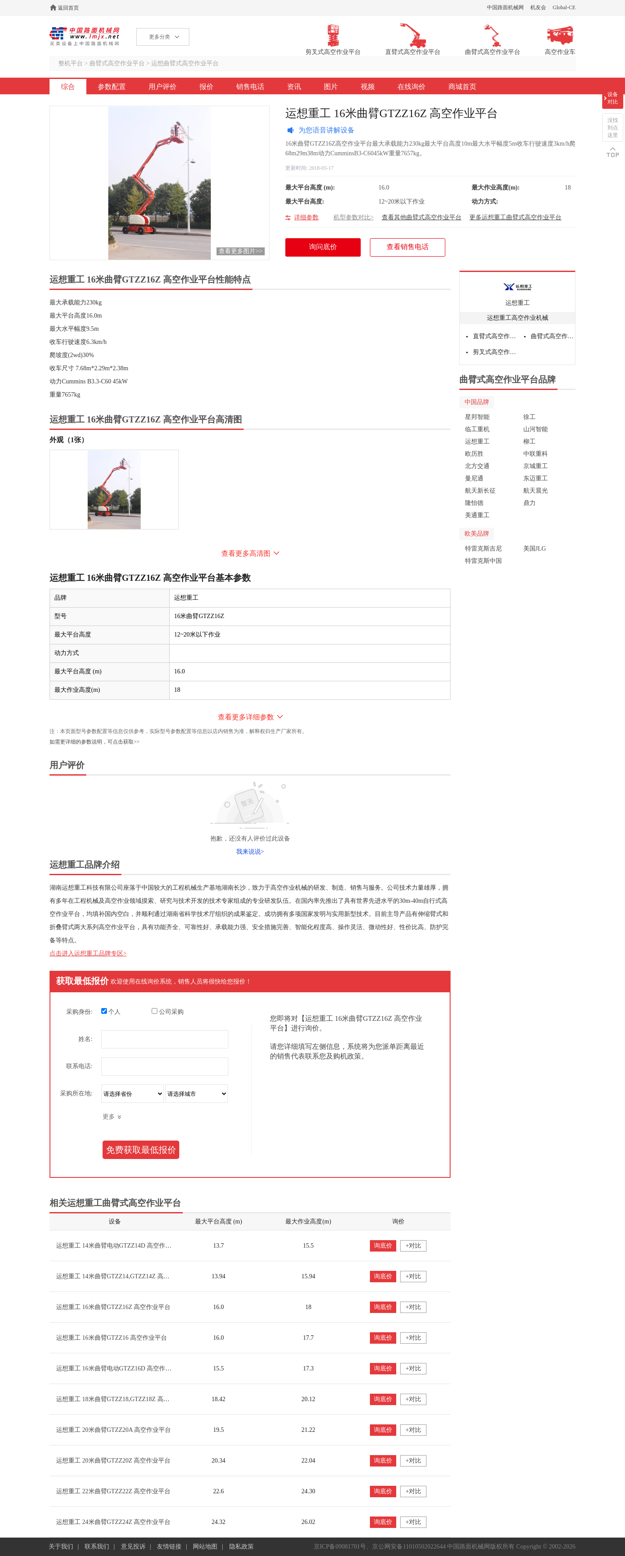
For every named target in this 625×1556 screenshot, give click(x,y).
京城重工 (535, 466)
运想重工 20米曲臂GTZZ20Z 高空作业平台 (113, 1460)
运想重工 (517, 303)
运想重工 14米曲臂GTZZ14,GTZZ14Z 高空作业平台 (125, 1276)
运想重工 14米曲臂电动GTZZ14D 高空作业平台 (120, 1245)
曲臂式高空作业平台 (117, 63)
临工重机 (477, 429)
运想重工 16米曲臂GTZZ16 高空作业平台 (111, 1337)
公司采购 (168, 1011)
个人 (111, 1011)
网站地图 (205, 1546)
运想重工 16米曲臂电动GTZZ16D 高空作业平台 (120, 1368)
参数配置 (112, 86)
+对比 (413, 1245)
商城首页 (462, 86)
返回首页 (68, 8)
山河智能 (535, 429)
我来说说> (250, 851)
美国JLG (534, 548)
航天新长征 (480, 490)
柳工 (529, 441)
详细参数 (306, 217)
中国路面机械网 (505, 7)
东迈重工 (535, 478)
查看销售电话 (408, 246)
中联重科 (535, 454)
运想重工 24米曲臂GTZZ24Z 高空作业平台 (113, 1522)
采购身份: (79, 1012)
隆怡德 (474, 503)
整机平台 (70, 63)
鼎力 (529, 503)
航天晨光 (535, 490)
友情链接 (169, 1546)
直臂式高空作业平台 (495, 336)
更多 (109, 1116)
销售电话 (250, 86)
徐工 (529, 417)
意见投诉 (133, 1546)
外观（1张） (69, 440)
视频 (368, 86)
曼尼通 (474, 478)
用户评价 (163, 86)
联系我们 (97, 1546)
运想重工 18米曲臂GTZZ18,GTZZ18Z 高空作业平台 (125, 1399)
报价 (206, 86)
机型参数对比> (354, 217)
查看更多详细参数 (246, 717)
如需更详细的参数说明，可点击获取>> (95, 742)
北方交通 (477, 466)
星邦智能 (477, 417)
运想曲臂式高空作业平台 (185, 63)
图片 (331, 86)
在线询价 (412, 86)
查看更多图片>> (241, 251)
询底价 (383, 1245)
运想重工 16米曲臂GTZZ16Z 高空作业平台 (113, 1307)
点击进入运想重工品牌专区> (88, 953)
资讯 (294, 86)
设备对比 (612, 98)
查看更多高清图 (245, 553)
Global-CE (564, 7)
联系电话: (79, 1066)
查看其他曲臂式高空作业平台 (422, 217)
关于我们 (61, 1546)
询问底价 (328, 250)
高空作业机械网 (84, 36)
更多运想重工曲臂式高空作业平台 (515, 217)
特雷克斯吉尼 (483, 548)
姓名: (85, 1039)
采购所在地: (76, 1093)
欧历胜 (474, 454)
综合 (68, 86)
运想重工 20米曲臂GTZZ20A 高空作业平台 (113, 1430)
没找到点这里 (612, 127)
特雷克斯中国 (483, 561)
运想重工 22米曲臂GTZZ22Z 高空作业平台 (113, 1491)
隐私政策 (241, 1546)
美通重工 (477, 515)
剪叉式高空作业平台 (495, 352)
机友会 (538, 7)
